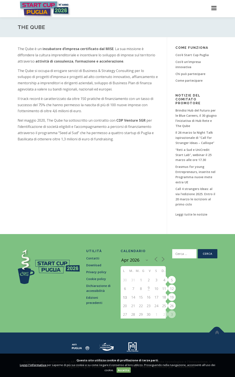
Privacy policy (96, 272)
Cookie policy (96, 279)
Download (93, 265)
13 (125, 297)
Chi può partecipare (190, 74)
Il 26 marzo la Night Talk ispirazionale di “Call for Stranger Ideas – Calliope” (194, 137)
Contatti (92, 258)
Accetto (123, 370)
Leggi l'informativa (33, 365)
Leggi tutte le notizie (191, 214)
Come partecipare (189, 80)
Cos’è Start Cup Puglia (192, 55)
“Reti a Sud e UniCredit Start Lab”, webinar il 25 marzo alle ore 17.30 (193, 155)
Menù (214, 8)
